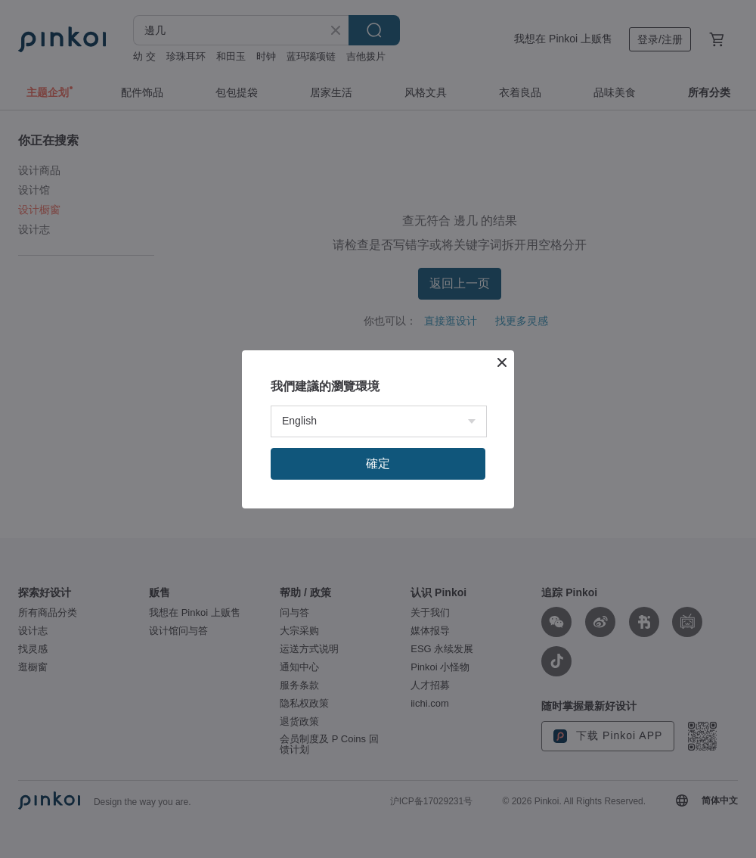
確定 (378, 463)
